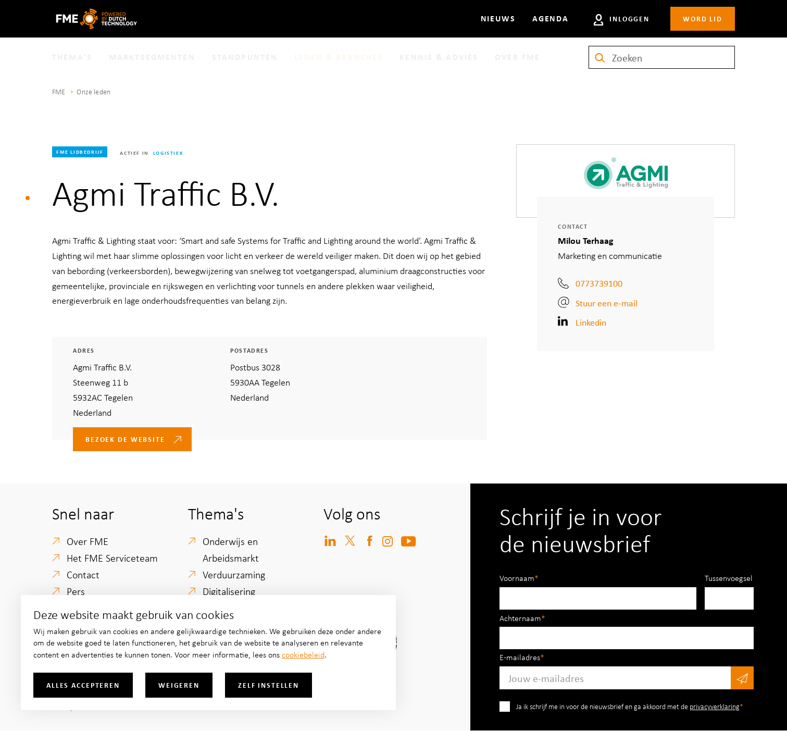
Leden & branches (338, 57)
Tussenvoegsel (729, 578)
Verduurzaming (234, 574)
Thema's (72, 57)
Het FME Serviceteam (112, 558)
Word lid (702, 18)
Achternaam (520, 618)
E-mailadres (519, 657)
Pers (76, 591)
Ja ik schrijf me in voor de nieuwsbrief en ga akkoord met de (628, 706)
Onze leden (93, 91)
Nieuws (498, 18)
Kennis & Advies (438, 57)
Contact (83, 574)
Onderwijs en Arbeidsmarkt (231, 549)
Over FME (517, 57)
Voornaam (516, 578)
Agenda (550, 18)
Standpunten (245, 57)
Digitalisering (229, 591)
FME (58, 91)
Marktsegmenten (152, 57)
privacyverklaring (715, 706)
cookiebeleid (303, 654)
